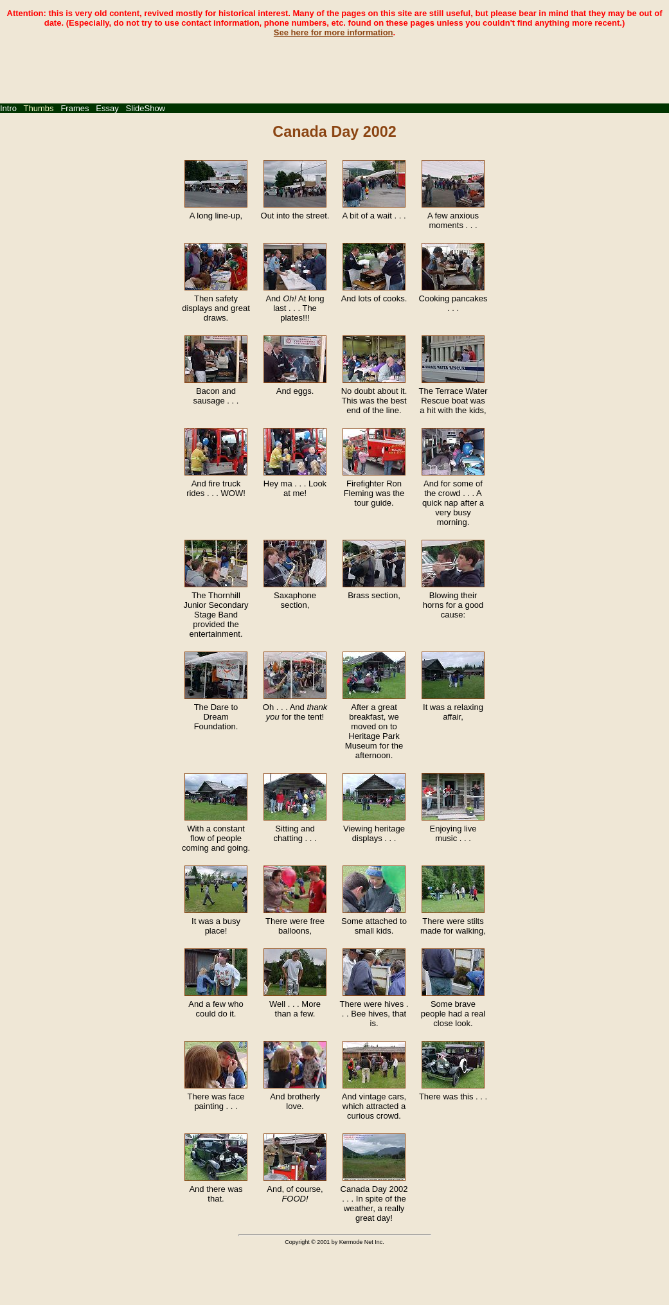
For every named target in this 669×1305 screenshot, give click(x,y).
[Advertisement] (335, 66)
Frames (74, 108)
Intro (8, 108)
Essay (107, 108)
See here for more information (333, 32)
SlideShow (145, 108)
